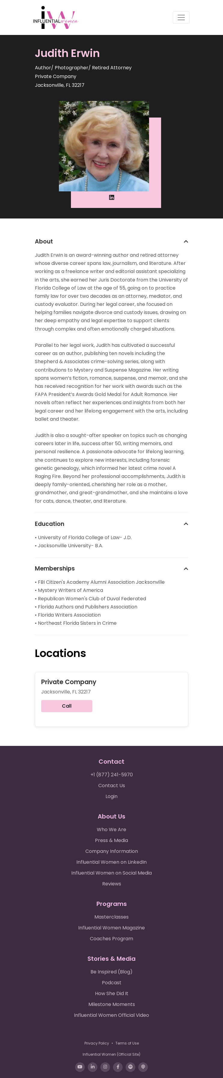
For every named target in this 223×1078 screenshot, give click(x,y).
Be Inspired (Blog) (111, 971)
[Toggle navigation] (181, 17)
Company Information (111, 851)
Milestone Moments (111, 1004)
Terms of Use (127, 1043)
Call (67, 705)
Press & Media (111, 840)
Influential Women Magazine (111, 927)
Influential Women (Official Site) (111, 1054)
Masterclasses (111, 916)
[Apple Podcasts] (143, 1067)
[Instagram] (105, 1067)
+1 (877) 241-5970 (111, 774)
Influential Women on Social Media (111, 872)
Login (111, 796)
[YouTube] (80, 1067)
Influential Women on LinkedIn (111, 862)
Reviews (111, 883)
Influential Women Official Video (111, 1015)
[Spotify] (130, 1067)
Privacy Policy (96, 1043)
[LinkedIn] (92, 1067)
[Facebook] (118, 1067)
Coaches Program (111, 938)
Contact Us (111, 785)
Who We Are (111, 829)
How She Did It (111, 993)
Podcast (111, 982)
